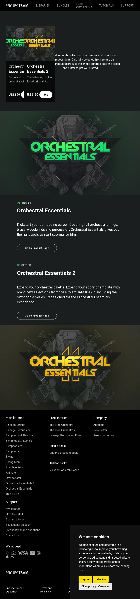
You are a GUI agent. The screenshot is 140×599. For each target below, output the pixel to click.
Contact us (12, 535)
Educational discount (18, 524)
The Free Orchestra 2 (63, 430)
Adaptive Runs (15, 467)
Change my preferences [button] (95, 586)
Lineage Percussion (18, 430)
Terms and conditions (46, 590)
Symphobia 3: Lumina (19, 440)
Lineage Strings (15, 425)
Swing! (10, 456)
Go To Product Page (37, 248)
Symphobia (13, 451)
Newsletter (100, 430)
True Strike (12, 494)
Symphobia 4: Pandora (19, 435)
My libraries (13, 509)
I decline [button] (101, 579)
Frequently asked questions (23, 530)
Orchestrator (13, 478)
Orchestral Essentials (19, 488)
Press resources (103, 435)
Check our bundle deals (64, 452)
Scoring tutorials (16, 519)
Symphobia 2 (14, 446)
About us (98, 425)
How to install (14, 514)
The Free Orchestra (61, 425)
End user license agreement (15, 590)
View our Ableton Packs (64, 470)
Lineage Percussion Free (65, 435)
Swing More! (14, 462)
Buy (46, 94)
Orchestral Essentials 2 (20, 483)
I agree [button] (85, 579)
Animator (11, 472)
